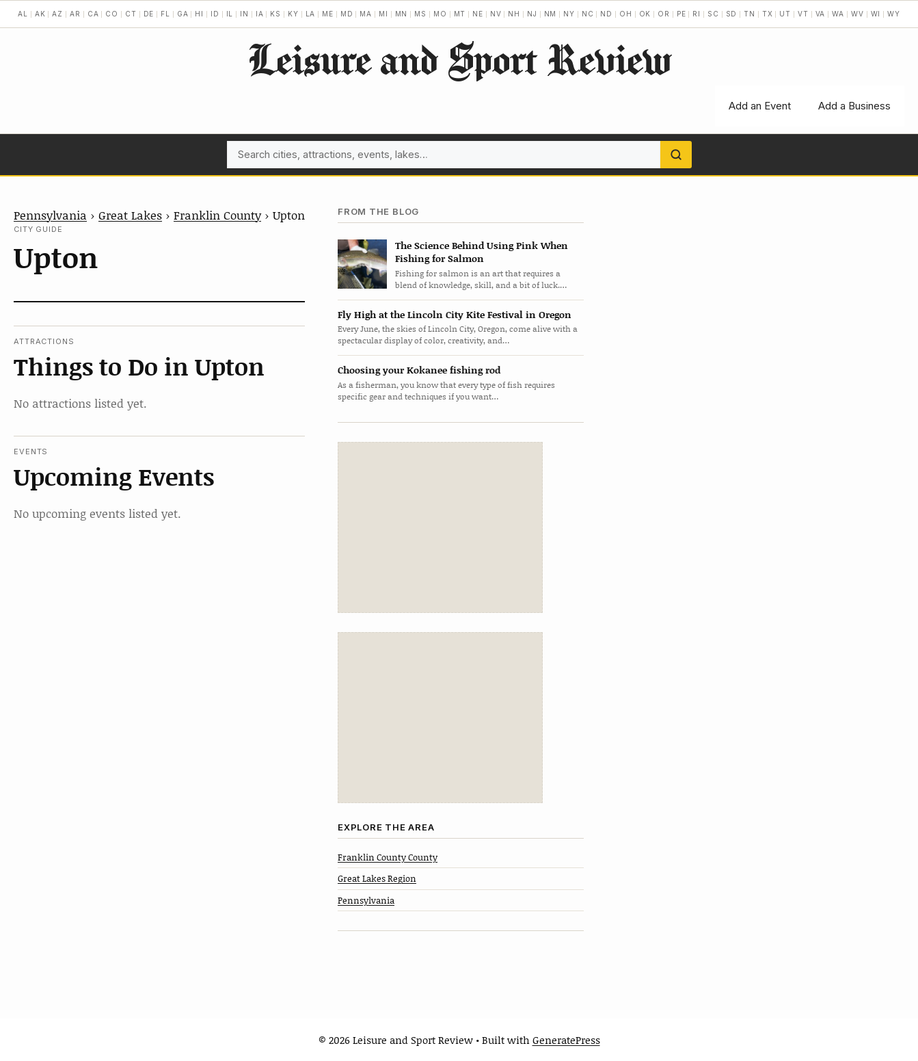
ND (606, 14)
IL (230, 14)
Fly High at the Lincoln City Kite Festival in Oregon (454, 314)
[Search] (676, 154)
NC (588, 14)
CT (131, 14)
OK (645, 14)
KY (293, 14)
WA (838, 14)
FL (165, 14)
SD (732, 14)
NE (477, 14)
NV (496, 14)
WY (893, 14)
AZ (57, 14)
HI (199, 14)
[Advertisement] (440, 527)
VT (803, 14)
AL (23, 14)
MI (383, 14)
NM (550, 14)
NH (514, 14)
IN (244, 14)
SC (713, 14)
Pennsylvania (50, 215)
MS (420, 14)
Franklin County (217, 215)
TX (767, 14)
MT (460, 14)
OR (664, 14)
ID (215, 14)
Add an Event (760, 105)
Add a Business (854, 105)
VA (820, 14)
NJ (532, 14)
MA (366, 14)
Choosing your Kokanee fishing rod (419, 370)
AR (75, 14)
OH (625, 14)
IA (260, 14)
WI (876, 14)
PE (681, 14)
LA (311, 14)
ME (328, 14)
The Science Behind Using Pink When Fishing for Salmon (481, 251)
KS (275, 14)
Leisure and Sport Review (459, 58)
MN (401, 14)
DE (149, 14)
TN (749, 14)
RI (696, 14)
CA (93, 14)
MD (346, 14)
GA (183, 14)
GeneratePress (566, 1039)
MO (440, 14)
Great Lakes (130, 215)
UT (785, 14)
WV (857, 14)
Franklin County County (387, 857)
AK (40, 14)
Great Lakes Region (377, 878)
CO (111, 14)
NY (569, 14)
